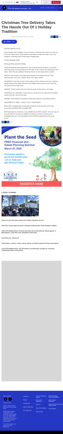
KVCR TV (38, 404)
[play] (4, 8)
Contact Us (26, 396)
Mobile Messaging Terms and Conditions (54, 396)
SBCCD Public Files (28, 407)
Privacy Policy (39, 411)
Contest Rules (26, 403)
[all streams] (60, 8)
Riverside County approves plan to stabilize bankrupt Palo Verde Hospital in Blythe (29, 225)
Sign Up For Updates (41, 408)
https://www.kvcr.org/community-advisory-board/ (54, 405)
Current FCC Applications (39, 401)
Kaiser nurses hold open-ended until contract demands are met (23, 220)
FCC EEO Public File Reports (41, 396)
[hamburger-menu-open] (3, 2)
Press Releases (52, 408)
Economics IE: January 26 (10, 238)
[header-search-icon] (37, 2)
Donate (56, 2)
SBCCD (25, 400)
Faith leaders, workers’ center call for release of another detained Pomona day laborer (30, 243)
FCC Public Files (27, 410)
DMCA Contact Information (52, 401)
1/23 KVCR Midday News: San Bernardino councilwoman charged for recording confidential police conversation (28, 249)
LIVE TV (46, 2)
